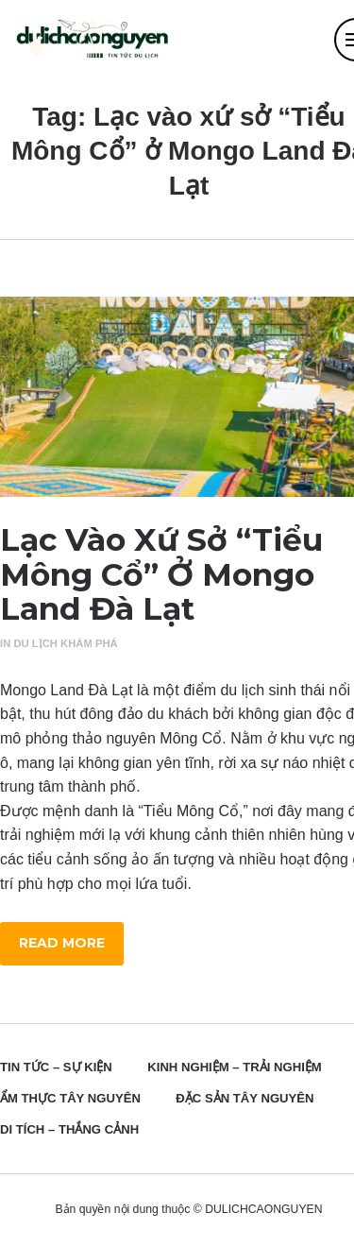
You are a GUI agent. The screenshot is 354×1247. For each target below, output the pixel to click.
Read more (62, 942)
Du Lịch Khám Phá (65, 643)
